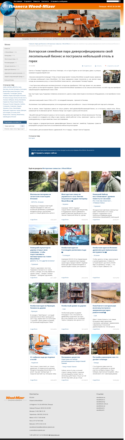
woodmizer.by (101, 402)
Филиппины (20, 114)
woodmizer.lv (101, 408)
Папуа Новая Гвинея (16, 102)
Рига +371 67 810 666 (36, 421)
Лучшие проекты (12, 66)
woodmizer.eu (101, 397)
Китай (20, 98)
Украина (5, 108)
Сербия (22, 104)
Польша (5, 104)
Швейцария (7, 117)
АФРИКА (9, 87)
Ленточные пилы (11, 59)
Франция (6, 110)
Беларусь (17, 89)
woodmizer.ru (101, 400)
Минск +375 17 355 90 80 (37, 417)
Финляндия (17, 108)
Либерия (11, 100)
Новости (36, 1)
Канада (10, 98)
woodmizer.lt (100, 410)
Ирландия (16, 95)
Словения (13, 106)
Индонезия (6, 114)
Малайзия (22, 100)
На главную (18, 1)
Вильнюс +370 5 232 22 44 (38, 424)
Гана (21, 91)
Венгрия (17, 91)
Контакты (45, 1)
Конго (24, 98)
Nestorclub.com (54, 435)
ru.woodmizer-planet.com (37, 430)
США (19, 87)
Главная (31, 44)
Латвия (5, 100)
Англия (11, 89)
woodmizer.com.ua (102, 404)
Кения (16, 98)
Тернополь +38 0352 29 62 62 (39, 414)
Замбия (5, 95)
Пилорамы (10, 55)
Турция (19, 106)
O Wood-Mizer (11, 52)
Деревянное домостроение (15, 73)
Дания (19, 93)
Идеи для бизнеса (12, 69)
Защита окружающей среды (14, 76)
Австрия (5, 89)
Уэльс (11, 108)
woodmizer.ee (101, 406)
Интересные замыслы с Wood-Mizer (59, 44)
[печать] (98, 66)
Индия (11, 95)
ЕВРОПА (15, 87)
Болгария (23, 89)
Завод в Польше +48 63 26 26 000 (40, 408)
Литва (17, 100)
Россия (11, 104)
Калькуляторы (9, 80)
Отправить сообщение (59, 1)
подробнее (33, 219)
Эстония (13, 112)
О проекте (27, 1)
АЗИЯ (4, 87)
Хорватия (12, 110)
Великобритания (8, 91)
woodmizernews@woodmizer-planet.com (42, 427)
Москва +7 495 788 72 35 (37, 411)
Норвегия (6, 102)
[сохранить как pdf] (112, 66)
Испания (23, 95)
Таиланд (13, 114)
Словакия (6, 106)
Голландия (13, 93)
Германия (6, 93)
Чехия (18, 110)
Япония (13, 117)
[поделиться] (86, 66)
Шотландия (6, 112)
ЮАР (18, 112)
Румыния (16, 104)
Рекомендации (11, 62)
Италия (5, 98)
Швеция (23, 110)
